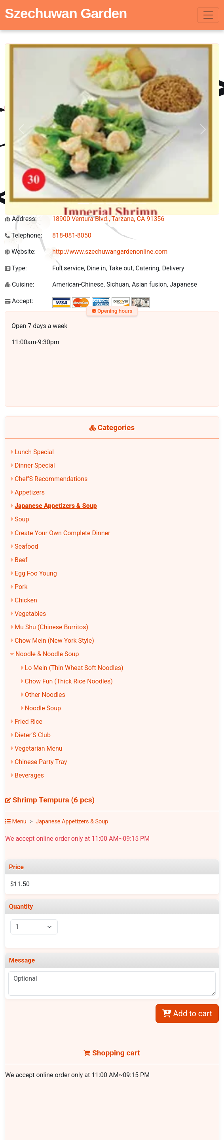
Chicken (26, 600)
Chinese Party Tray (41, 762)
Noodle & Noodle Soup (47, 654)
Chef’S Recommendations (51, 479)
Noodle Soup (43, 708)
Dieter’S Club (33, 735)
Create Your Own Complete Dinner (62, 533)
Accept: (19, 301)
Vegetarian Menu (39, 748)
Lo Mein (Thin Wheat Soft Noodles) (74, 668)
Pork (21, 587)
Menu (16, 821)
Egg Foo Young (36, 573)
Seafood (26, 546)
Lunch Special (34, 452)
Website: (20, 251)
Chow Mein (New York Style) (54, 640)
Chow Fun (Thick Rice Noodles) (69, 681)
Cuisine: (19, 284)
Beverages (29, 775)
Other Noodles (45, 694)
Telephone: (23, 235)
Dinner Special (35, 465)
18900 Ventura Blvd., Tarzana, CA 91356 (108, 219)
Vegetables (30, 613)
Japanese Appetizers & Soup (56, 506)
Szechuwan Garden (66, 13)
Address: (21, 219)
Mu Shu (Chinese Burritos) (51, 627)
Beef (21, 560)
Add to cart (187, 1013)
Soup (22, 519)
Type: (16, 268)
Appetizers (30, 492)
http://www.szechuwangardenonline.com (109, 251)
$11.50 (20, 884)
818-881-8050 (71, 235)
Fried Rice (28, 721)
